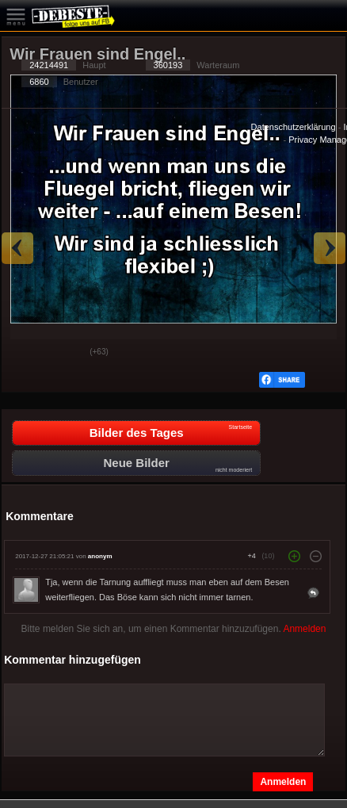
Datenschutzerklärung (293, 127)
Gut (26, 353)
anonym (100, 556)
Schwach (66, 353)
